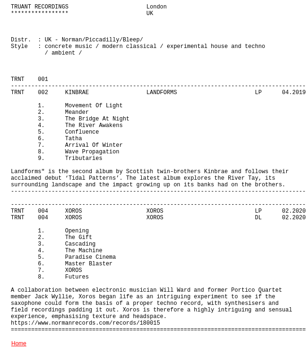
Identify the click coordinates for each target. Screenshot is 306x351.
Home (18, 343)
